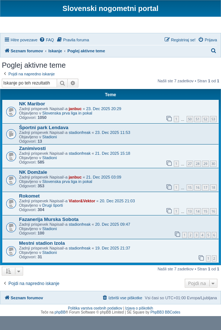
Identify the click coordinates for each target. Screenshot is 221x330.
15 (190, 201)
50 (190, 133)
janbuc (75, 122)
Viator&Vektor (82, 214)
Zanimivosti (32, 162)
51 (197, 133)
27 (190, 177)
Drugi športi (52, 219)
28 (197, 177)
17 (205, 201)
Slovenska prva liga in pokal (67, 127)
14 (197, 224)
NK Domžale (33, 185)
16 (197, 201)
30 (213, 177)
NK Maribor (32, 117)
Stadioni (49, 151)
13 (190, 224)
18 (213, 201)
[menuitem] (46, 53)
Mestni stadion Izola (42, 257)
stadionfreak (80, 146)
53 (213, 133)
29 (205, 177)
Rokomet (29, 209)
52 (205, 133)
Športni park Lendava (43, 141)
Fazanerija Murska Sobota (49, 233)
